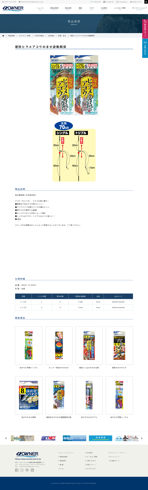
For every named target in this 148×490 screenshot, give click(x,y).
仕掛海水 (51, 36)
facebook (108, 2)
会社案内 (90, 453)
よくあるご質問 (92, 457)
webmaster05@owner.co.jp (31, 2)
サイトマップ (114, 457)
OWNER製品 (39, 36)
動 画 (61, 465)
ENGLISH (97, 2)
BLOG (62, 469)
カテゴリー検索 (24, 36)
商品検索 (11, 36)
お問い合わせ (91, 461)
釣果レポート (91, 465)
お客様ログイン (115, 461)
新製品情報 (63, 457)
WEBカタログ (136, 2)
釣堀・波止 (62, 36)
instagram (122, 2)
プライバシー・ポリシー (118, 453)
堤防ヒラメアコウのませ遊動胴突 (82, 36)
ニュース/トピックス (67, 453)
